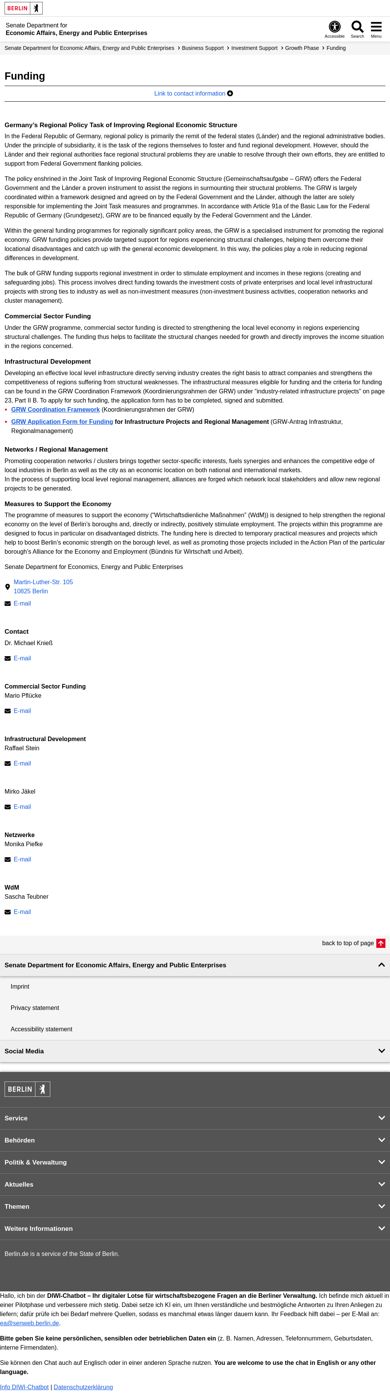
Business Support (203, 48)
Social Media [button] (24, 1051)
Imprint (20, 986)
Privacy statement (35, 1008)
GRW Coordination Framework (55, 409)
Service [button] (16, 1118)
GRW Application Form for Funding (62, 422)
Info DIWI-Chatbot (24, 1387)
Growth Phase (302, 48)
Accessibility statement (41, 1029)
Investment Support (254, 48)
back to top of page (348, 943)
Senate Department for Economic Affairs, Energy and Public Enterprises (89, 48)
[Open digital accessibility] (335, 29)
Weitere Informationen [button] (39, 1228)
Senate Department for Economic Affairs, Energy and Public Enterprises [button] (115, 965)
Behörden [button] (20, 1140)
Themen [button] (17, 1206)
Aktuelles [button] (19, 1184)
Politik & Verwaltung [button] (36, 1162)
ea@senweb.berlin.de (29, 1323)
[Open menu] (376, 29)
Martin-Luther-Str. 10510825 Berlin (43, 586)
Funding (336, 48)
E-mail (22, 603)
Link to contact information (193, 93)
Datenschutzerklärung (83, 1387)
